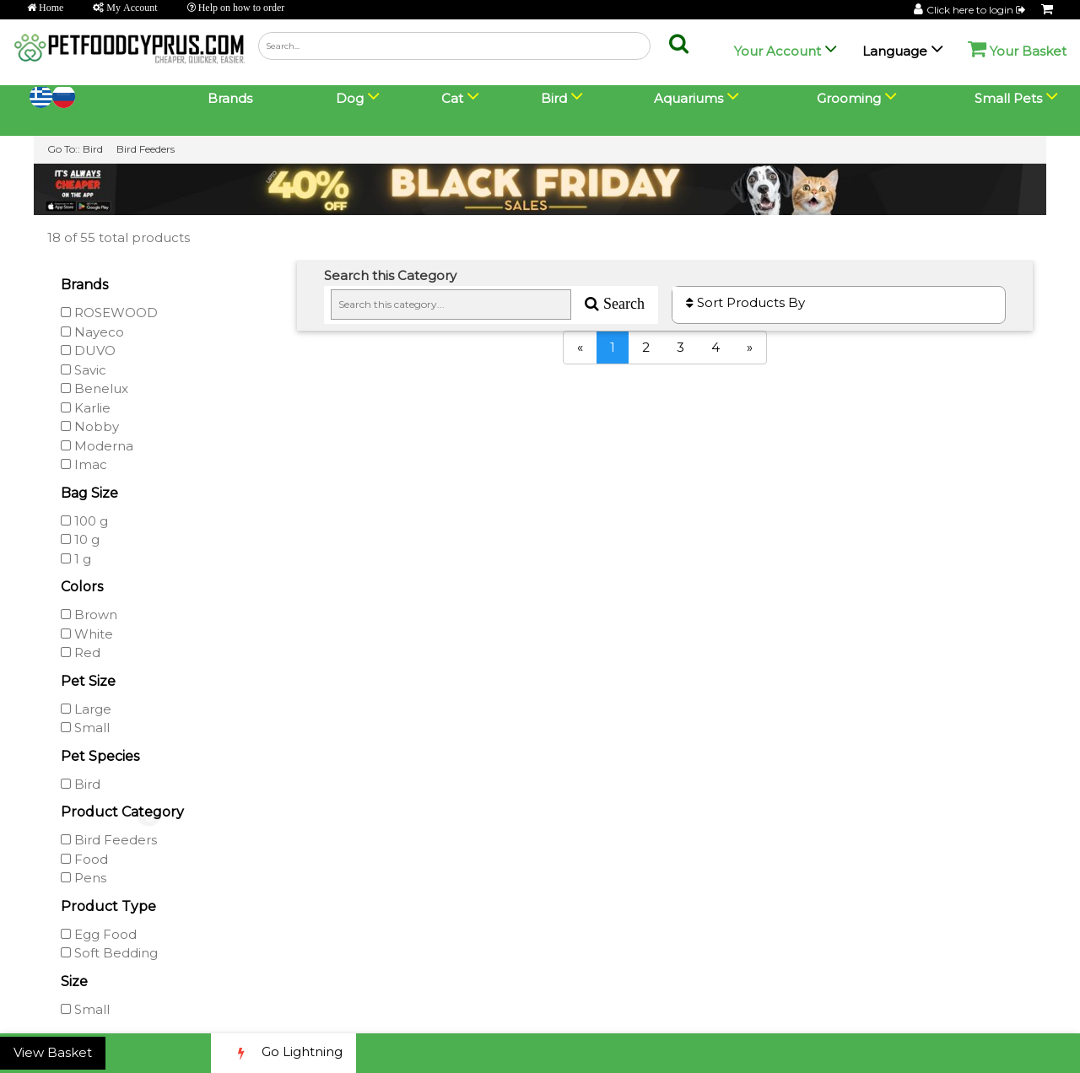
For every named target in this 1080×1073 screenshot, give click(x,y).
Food (84, 859)
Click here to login (977, 9)
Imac (84, 464)
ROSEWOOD (109, 313)
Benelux (94, 388)
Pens (83, 878)
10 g (80, 539)
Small (85, 728)
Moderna (97, 446)
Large (86, 709)
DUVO (88, 350)
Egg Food (99, 934)
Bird (93, 149)
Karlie (86, 408)
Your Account (777, 51)
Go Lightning (283, 1053)
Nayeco (92, 332)
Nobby (90, 426)
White (87, 634)
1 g (76, 559)
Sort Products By (745, 302)
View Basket (53, 1052)
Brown (89, 615)
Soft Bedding (109, 953)
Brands (230, 98)
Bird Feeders (145, 149)
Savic (83, 370)
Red (80, 652)
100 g (84, 521)
